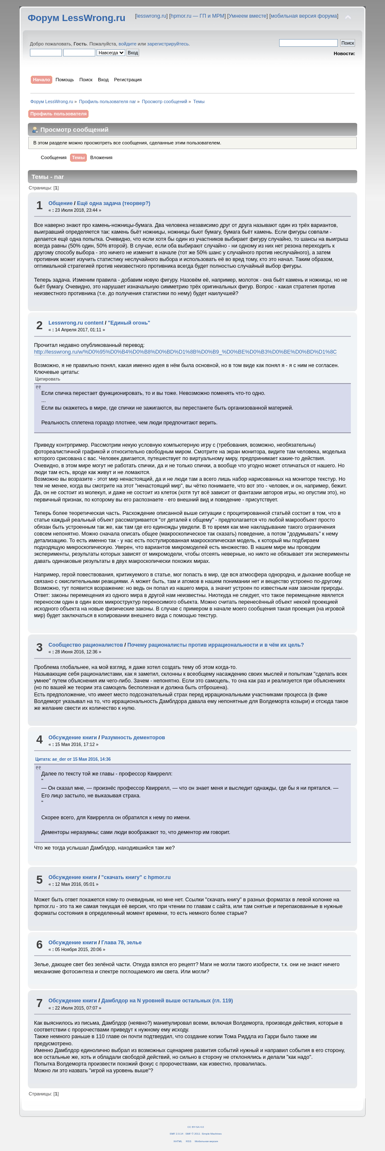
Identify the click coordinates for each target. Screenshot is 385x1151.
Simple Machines (211, 1133)
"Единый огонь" (129, 323)
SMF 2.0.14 (176, 1133)
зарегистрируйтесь (167, 43)
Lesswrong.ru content (75, 323)
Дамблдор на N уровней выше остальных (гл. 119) (167, 1001)
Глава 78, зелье (121, 943)
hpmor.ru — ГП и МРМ (197, 16)
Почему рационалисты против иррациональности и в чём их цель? (215, 645)
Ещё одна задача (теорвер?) (114, 203)
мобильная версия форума (304, 16)
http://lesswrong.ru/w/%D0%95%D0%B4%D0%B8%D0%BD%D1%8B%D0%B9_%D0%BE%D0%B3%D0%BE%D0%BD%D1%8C (185, 352)
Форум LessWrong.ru (77, 18)
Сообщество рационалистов (85, 645)
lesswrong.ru (152, 16)
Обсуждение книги (72, 738)
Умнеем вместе (247, 16)
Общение (60, 203)
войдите (127, 43)
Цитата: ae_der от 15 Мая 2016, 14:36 (73, 759)
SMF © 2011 (193, 1133)
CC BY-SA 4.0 (196, 1126)
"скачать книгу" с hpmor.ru (136, 877)
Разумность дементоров (133, 738)
